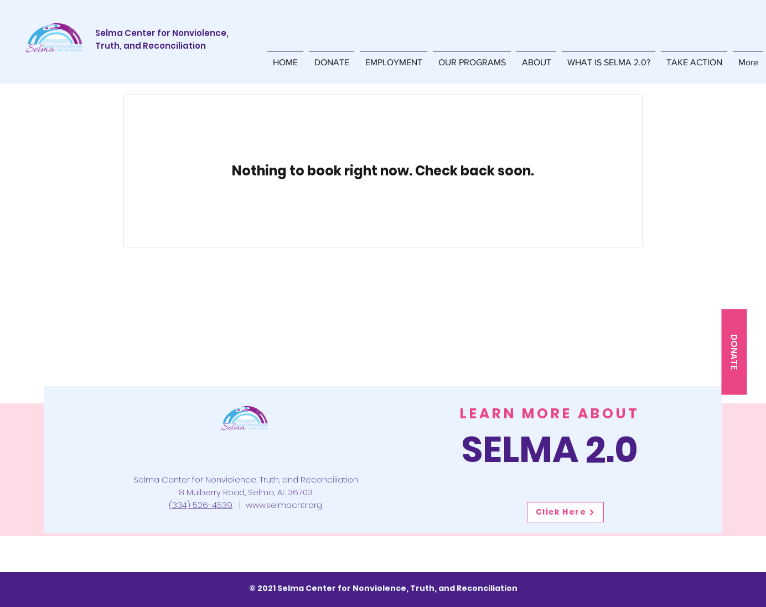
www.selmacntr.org (284, 505)
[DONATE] (734, 352)
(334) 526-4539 (200, 505)
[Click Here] (565, 512)
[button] (472, 57)
